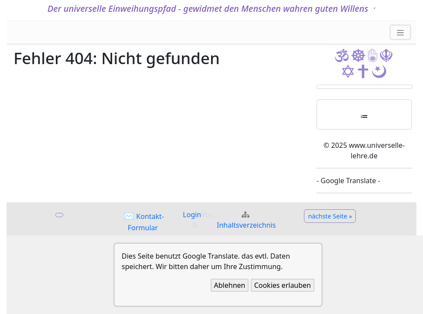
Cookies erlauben (282, 285)
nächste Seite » (330, 216)
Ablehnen (230, 285)
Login (192, 214)
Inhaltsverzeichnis (246, 225)
